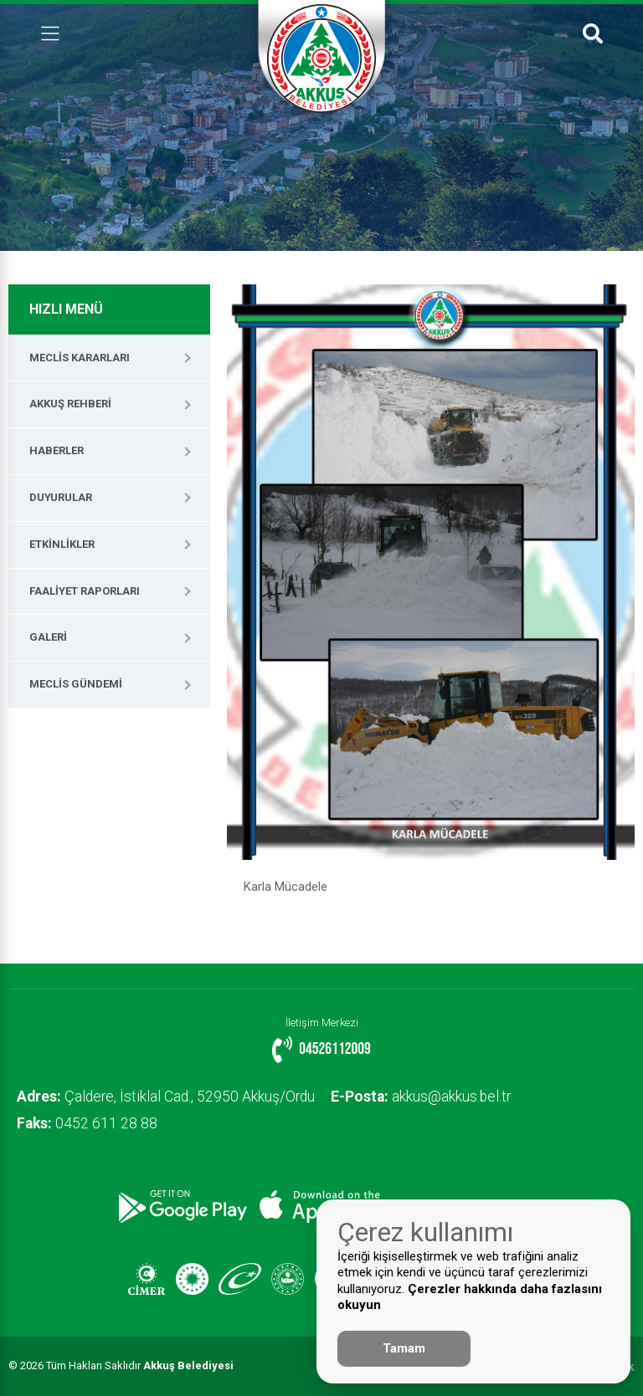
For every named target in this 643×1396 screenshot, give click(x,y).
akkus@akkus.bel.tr (422, 1096)
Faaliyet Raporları (84, 591)
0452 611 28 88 (87, 1123)
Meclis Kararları (79, 357)
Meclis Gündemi (75, 684)
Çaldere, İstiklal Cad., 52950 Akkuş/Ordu (166, 1096)
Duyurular (60, 497)
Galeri (48, 637)
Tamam (404, 1348)
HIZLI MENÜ (66, 309)
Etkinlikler (62, 544)
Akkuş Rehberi (70, 403)
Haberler (56, 450)
